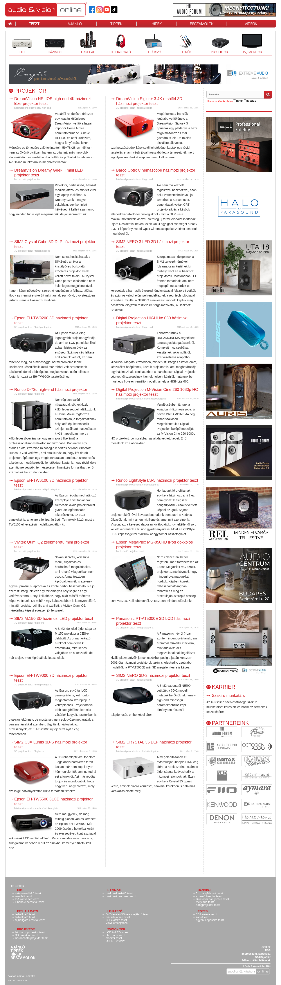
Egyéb (186, 42)
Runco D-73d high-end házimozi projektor (50, 389)
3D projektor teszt (126, 107)
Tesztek (17, 886)
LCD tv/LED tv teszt (118, 932)
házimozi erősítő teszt (119, 893)
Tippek (17, 951)
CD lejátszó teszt (116, 920)
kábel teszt (202, 917)
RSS (267, 950)
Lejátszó (153, 42)
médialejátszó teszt (118, 917)
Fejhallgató (121, 42)
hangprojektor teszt (208, 904)
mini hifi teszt (23, 896)
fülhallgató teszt (25, 917)
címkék (265, 947)
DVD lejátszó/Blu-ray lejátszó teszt (127, 914)
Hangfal (88, 42)
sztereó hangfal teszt (209, 896)
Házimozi (55, 42)
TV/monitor (252, 42)
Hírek (16, 954)
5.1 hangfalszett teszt (209, 893)
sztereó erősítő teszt (28, 893)
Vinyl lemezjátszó (117, 923)
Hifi (22, 42)
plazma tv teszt (115, 935)
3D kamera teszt (206, 914)
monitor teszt (114, 938)
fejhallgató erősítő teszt (30, 920)
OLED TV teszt (115, 941)
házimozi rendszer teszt (121, 896)
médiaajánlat (262, 957)
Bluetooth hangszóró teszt (212, 899)
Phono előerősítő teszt (29, 902)
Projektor (219, 42)
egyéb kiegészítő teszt (210, 920)
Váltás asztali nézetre (22, 976)
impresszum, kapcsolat (255, 953)
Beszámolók (23, 958)
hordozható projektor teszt (28, 179)
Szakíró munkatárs (228, 695)
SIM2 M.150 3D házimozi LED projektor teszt (53, 618)
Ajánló (18, 947)
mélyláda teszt (205, 902)
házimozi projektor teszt (27, 107)
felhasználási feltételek (256, 960)
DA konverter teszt (27, 899)
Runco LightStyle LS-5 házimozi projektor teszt (157, 480)
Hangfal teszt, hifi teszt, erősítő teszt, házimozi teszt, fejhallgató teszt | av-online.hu (46, 9)
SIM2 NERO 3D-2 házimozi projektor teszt (153, 675)
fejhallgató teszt (25, 914)
